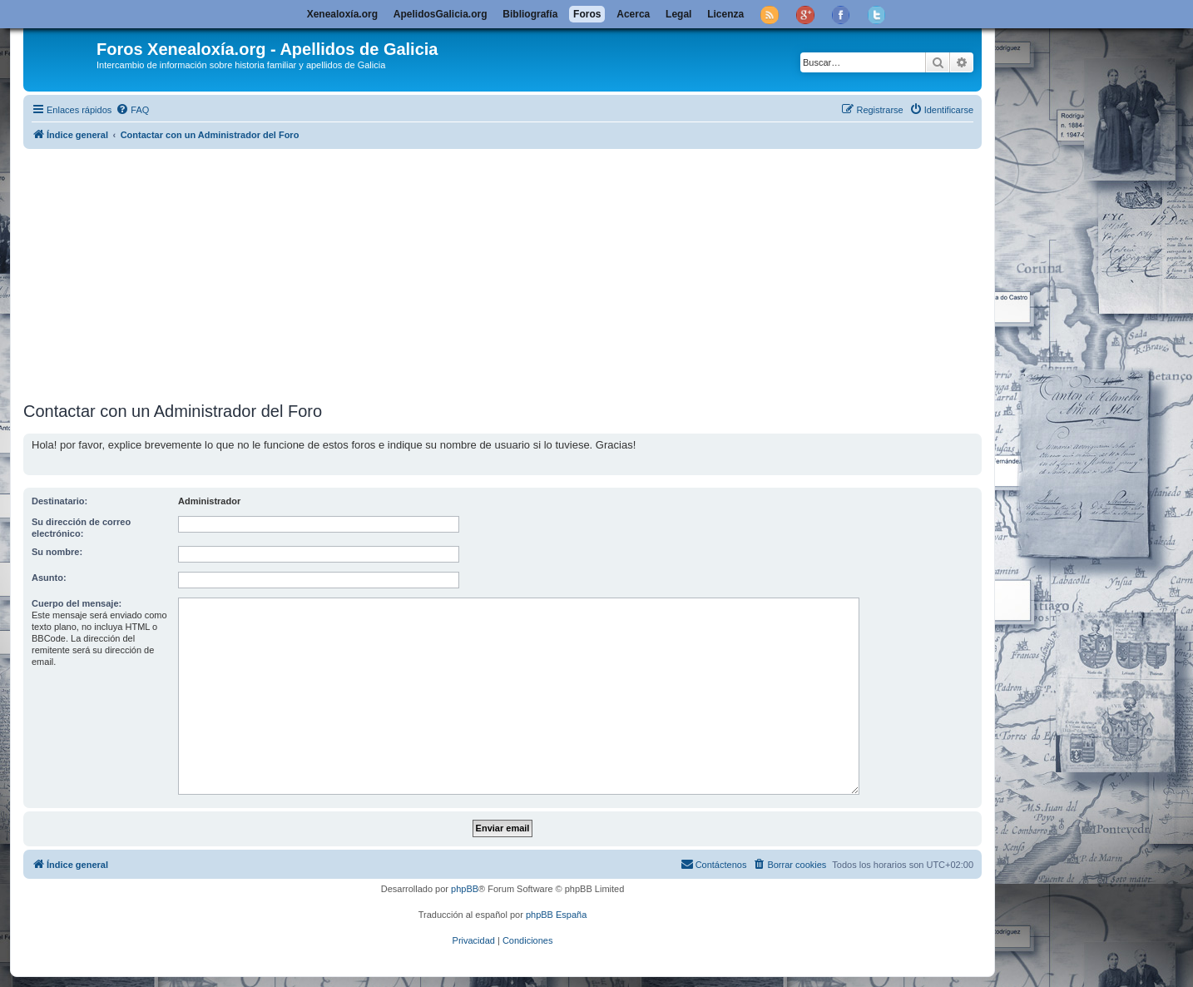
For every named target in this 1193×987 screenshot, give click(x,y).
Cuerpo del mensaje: (76, 603)
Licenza (725, 14)
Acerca (633, 14)
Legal (678, 14)
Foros (587, 14)
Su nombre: (57, 552)
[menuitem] (132, 110)
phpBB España (556, 915)
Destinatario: (59, 501)
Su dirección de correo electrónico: (81, 527)
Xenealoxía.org (342, 14)
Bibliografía (529, 14)
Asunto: (49, 578)
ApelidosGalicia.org (441, 14)
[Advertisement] (522, 272)
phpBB (464, 889)
